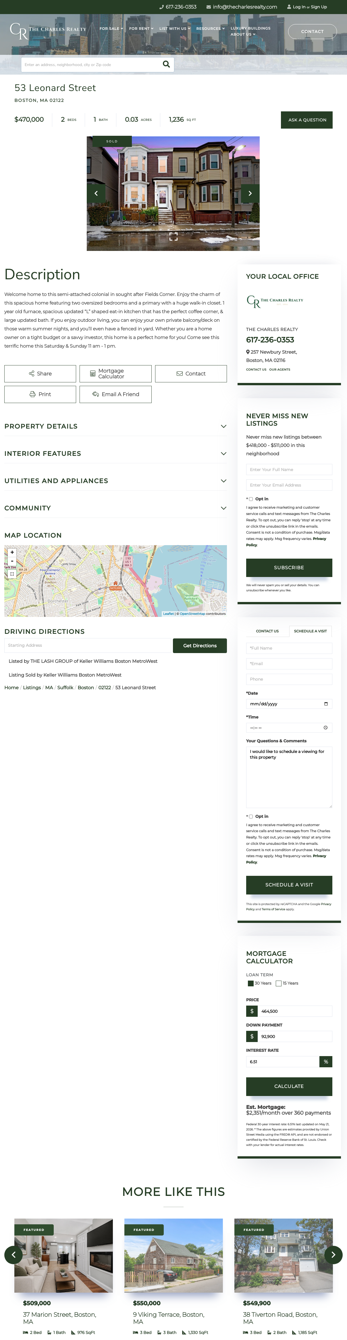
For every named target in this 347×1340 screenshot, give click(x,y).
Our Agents (279, 369)
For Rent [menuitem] (139, 29)
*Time (252, 717)
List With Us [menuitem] (172, 29)
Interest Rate (262, 1050)
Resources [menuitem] (208, 29)
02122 (104, 688)
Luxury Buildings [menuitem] (251, 28)
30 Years (260, 983)
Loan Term (259, 974)
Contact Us (256, 369)
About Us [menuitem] (241, 34)
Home (11, 688)
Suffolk (65, 688)
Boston (86, 688)
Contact (312, 31)
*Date (252, 693)
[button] (166, 64)
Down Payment (264, 1025)
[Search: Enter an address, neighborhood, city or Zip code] (97, 64)
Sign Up (319, 6)
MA (49, 688)
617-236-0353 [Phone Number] (177, 7)
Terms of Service (273, 909)
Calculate (289, 1086)
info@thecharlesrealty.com (242, 7)
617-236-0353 (270, 339)
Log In (296, 6)
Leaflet (168, 614)
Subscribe (289, 567)
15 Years (287, 983)
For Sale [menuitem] (109, 29)
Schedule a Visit (310, 631)
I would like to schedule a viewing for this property (289, 777)
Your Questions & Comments (276, 740)
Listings (32, 688)
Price (252, 999)
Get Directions (200, 645)
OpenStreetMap (192, 614)
